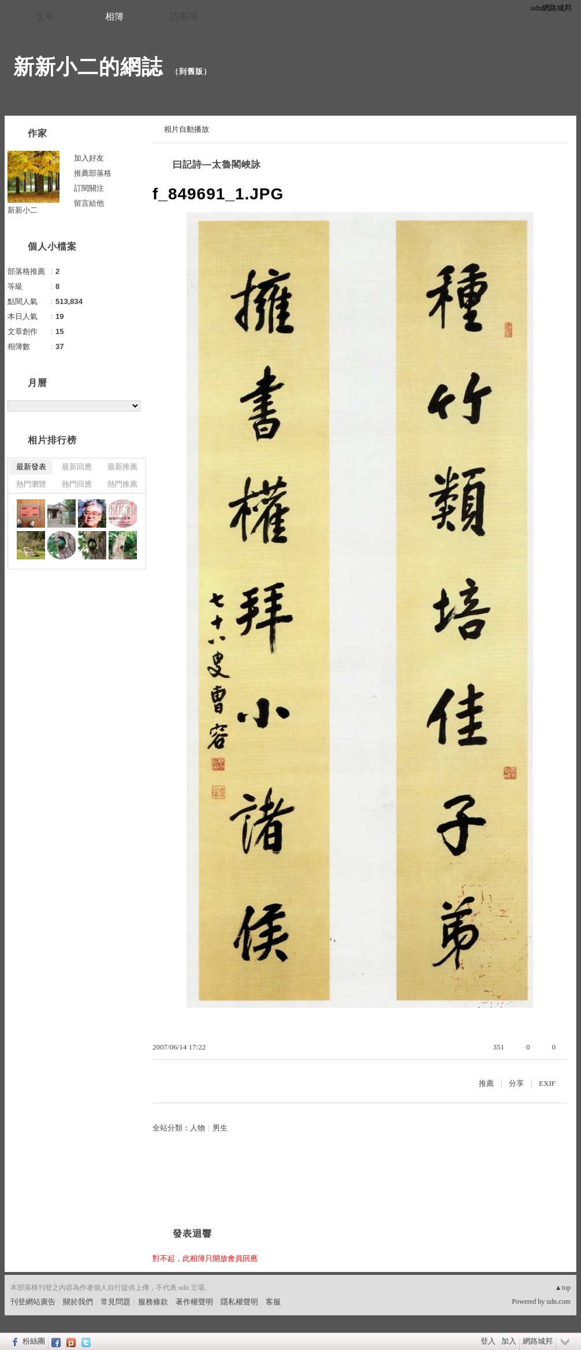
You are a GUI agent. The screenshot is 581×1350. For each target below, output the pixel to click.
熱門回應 (77, 484)
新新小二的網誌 (88, 67)
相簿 (114, 16)
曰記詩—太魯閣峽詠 (217, 164)
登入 (488, 1341)
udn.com (558, 1301)
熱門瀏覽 (31, 484)
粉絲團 (34, 1341)
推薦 (486, 1083)
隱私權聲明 (239, 1301)
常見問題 (115, 1301)
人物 (197, 1127)
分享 (516, 1083)
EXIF (547, 1083)
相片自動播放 (186, 129)
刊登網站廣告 (32, 1301)
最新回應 (77, 466)
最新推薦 (122, 466)
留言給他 (89, 203)
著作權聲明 (194, 1301)
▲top (563, 1288)
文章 (45, 16)
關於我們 (78, 1301)
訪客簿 (184, 16)
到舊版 (191, 71)
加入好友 (89, 158)
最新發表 (31, 466)
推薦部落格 (92, 173)
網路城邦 (538, 1341)
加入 (508, 1341)
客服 (273, 1301)
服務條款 (153, 1301)
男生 (220, 1127)
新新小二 (23, 210)
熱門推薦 (122, 484)
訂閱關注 (89, 188)
